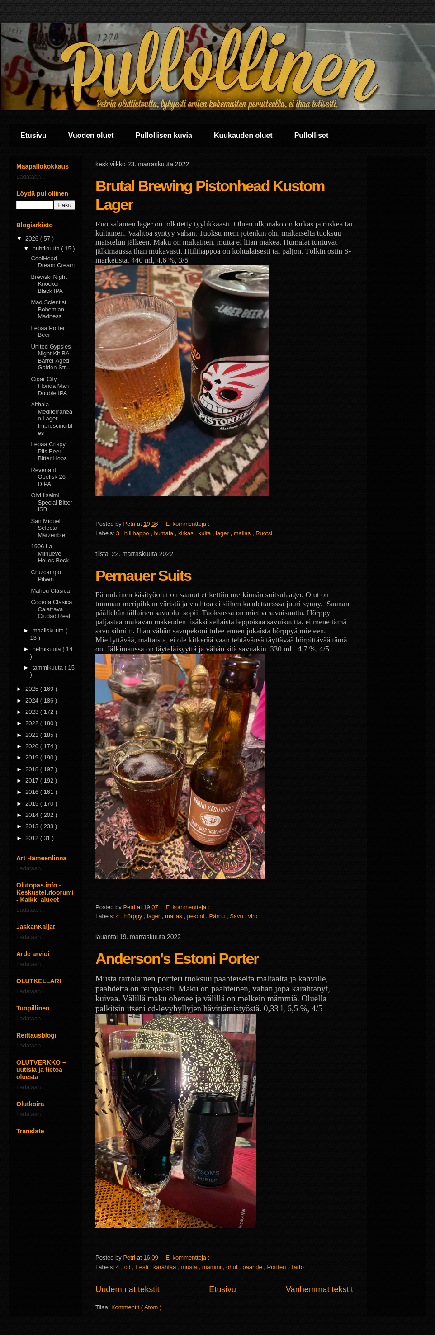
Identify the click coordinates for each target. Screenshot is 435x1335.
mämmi (212, 1267)
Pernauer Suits (143, 575)
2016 (32, 791)
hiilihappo (137, 533)
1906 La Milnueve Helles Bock (50, 553)
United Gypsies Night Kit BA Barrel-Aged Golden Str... (51, 357)
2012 (32, 838)
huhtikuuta (47, 248)
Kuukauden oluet (243, 135)
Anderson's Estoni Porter (177, 958)
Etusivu (33, 135)
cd (128, 1267)
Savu (237, 916)
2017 (32, 780)
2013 (32, 826)
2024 (32, 700)
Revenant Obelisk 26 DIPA (48, 477)
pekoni (196, 916)
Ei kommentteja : (188, 523)
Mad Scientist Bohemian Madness (48, 309)
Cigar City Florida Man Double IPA (50, 386)
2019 (32, 757)
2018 (32, 769)
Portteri (277, 1267)
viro (253, 916)
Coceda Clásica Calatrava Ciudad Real (51, 609)
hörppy (134, 916)
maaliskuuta (49, 630)
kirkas (186, 533)
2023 (32, 711)
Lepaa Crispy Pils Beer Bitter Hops (48, 451)
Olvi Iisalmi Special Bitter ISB (51, 502)
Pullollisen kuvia (164, 135)
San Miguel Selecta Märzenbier (49, 528)
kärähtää (165, 1267)
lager (223, 533)
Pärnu (218, 916)
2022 (32, 723)
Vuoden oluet (91, 135)
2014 (32, 814)
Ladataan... (31, 176)
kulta (206, 533)
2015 (32, 803)
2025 (32, 688)
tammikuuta (49, 667)
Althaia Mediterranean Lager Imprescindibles (51, 418)
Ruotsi (263, 533)
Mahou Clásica (50, 590)
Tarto (297, 1267)
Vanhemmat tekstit (319, 1289)
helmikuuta (47, 649)
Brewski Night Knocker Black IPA (48, 284)
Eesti (142, 1267)
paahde (253, 1267)
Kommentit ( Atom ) (136, 1307)
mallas (243, 533)
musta (190, 1267)
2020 (32, 746)
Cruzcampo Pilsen (46, 576)
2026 (32, 238)
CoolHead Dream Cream (53, 262)
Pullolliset (311, 135)
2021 (32, 734)
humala (164, 533)
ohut (232, 1267)
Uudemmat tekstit (127, 1289)
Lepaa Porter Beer (48, 332)
